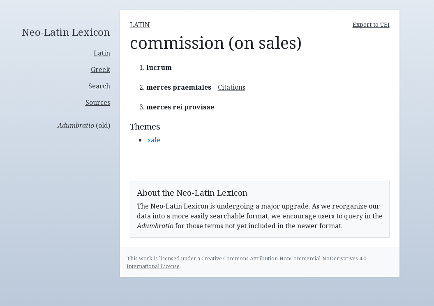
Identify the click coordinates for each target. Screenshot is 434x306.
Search (99, 85)
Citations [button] (231, 87)
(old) (84, 125)
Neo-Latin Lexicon (66, 32)
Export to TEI (371, 24)
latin (140, 24)
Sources (97, 102)
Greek (100, 69)
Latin (102, 53)
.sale (153, 139)
